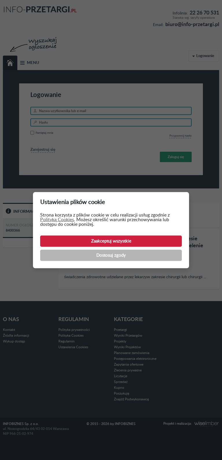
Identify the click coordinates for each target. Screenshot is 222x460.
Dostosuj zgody (111, 255)
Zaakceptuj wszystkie (111, 241)
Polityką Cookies (57, 219)
